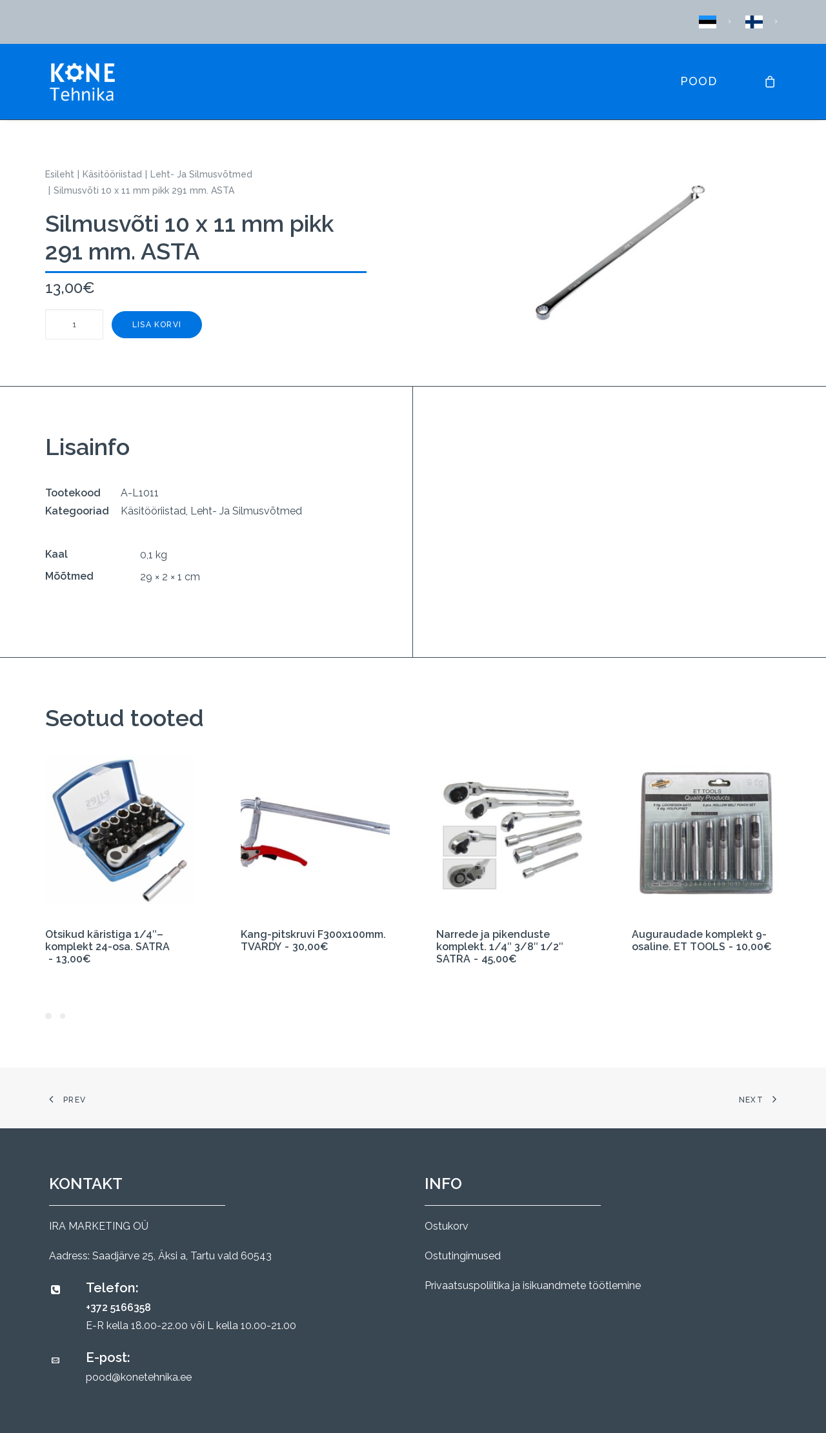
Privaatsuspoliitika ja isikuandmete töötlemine (533, 1285)
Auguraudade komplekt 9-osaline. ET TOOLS (702, 940)
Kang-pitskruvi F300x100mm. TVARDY (313, 940)
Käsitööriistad (112, 174)
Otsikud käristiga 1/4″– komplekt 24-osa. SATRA (107, 946)
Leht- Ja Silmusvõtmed (201, 174)
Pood (698, 81)
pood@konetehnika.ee (139, 1377)
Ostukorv (446, 1226)
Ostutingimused (463, 1256)
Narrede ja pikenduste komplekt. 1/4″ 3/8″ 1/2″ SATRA (499, 946)
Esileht (59, 174)
